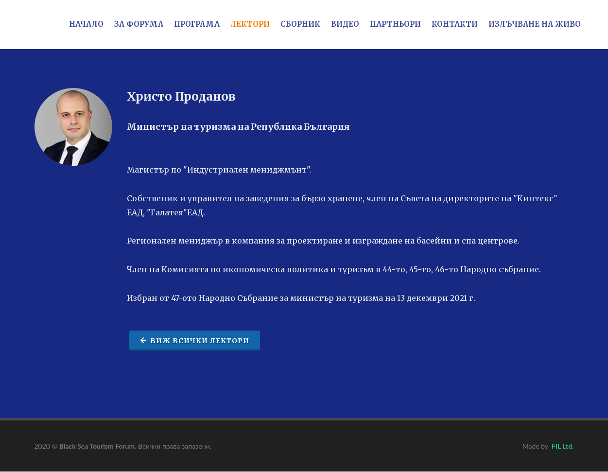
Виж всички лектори (194, 340)
